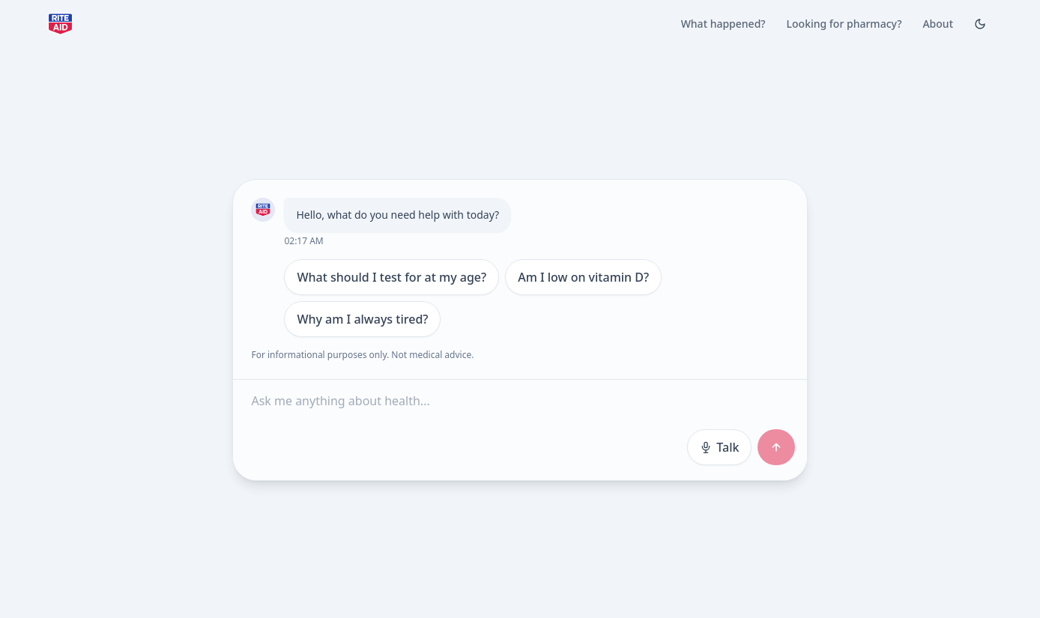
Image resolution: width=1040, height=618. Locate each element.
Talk (719, 447)
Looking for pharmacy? (844, 23)
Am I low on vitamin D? (583, 277)
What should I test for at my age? (391, 277)
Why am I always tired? (362, 319)
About (937, 23)
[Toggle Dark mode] (980, 24)
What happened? (723, 23)
